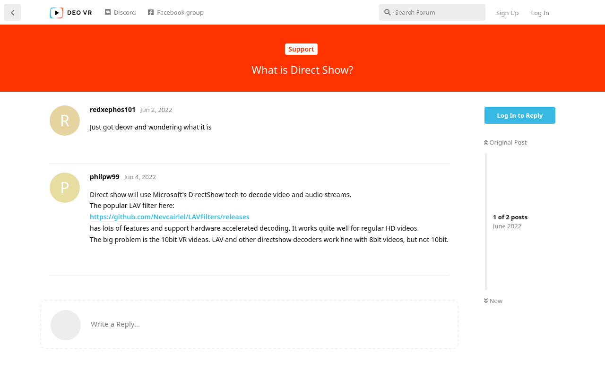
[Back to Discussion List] (12, 12)
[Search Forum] (432, 12)
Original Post (505, 142)
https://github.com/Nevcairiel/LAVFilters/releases (170, 216)
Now (493, 300)
